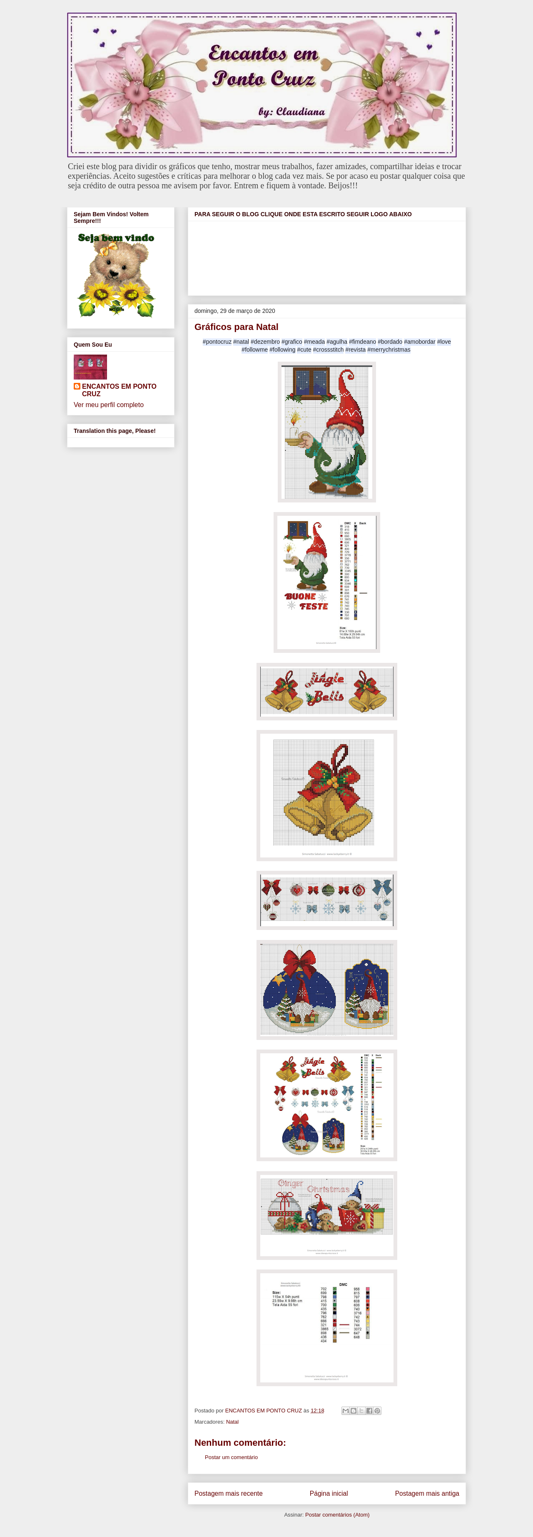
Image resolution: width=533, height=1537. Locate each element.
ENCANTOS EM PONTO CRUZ (119, 390)
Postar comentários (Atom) (337, 1515)
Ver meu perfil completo (109, 404)
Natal (232, 1422)
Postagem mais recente (228, 1493)
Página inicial (329, 1493)
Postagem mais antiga (427, 1493)
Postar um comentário (231, 1457)
